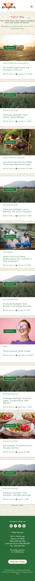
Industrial (6, 158)
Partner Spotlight (18, 158)
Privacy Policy (9, 570)
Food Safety (7, 252)
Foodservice (8, 441)
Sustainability (23, 63)
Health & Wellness (10, 63)
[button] (31, 6)
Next (21, 505)
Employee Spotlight (10, 110)
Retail (5, 347)
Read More (10, 48)
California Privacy (23, 570)
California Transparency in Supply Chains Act (17, 573)
